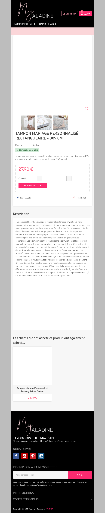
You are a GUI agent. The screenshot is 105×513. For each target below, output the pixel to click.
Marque (18, 145)
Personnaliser (32, 185)
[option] (32, 374)
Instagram (41, 456)
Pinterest (81, 197)
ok (80, 474)
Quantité (22, 178)
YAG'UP (49, 509)
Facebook (16, 456)
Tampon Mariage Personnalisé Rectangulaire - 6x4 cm (32, 390)
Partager (24, 197)
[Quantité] (54, 178)
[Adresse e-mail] (40, 475)
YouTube (24, 456)
